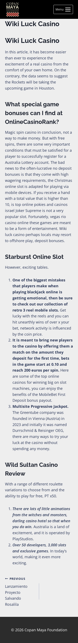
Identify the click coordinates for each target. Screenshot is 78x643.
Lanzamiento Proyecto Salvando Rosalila (20, 591)
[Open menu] (63, 9)
